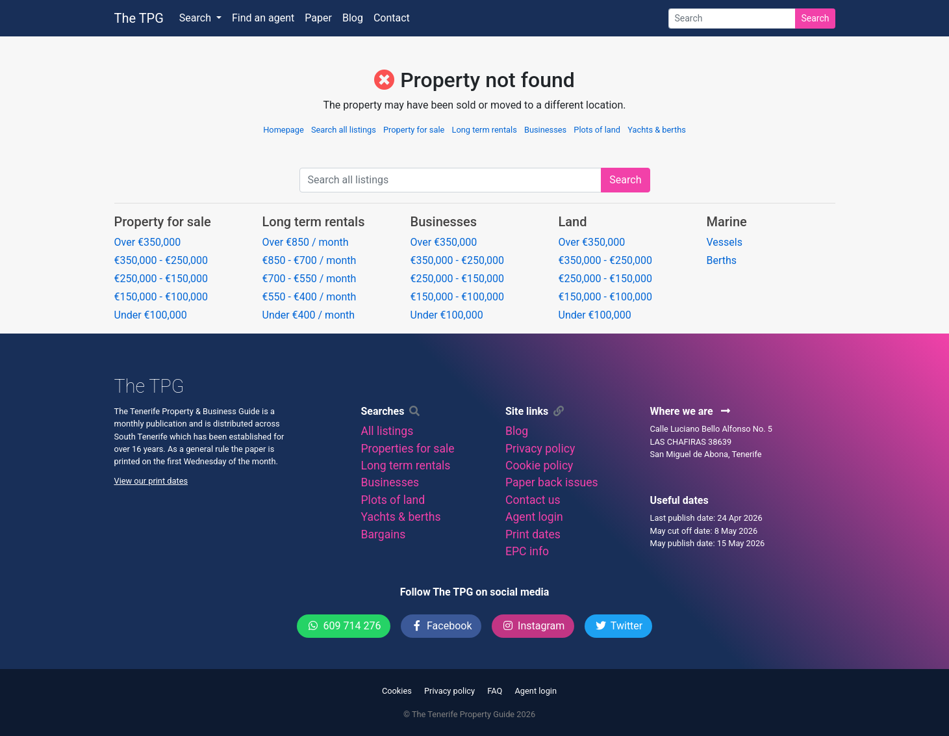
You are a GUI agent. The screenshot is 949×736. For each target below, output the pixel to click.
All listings (387, 431)
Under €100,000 (150, 315)
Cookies (397, 691)
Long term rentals (484, 130)
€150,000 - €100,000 (161, 297)
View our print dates (151, 481)
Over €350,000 (147, 242)
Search (815, 18)
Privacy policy (540, 448)
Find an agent (263, 18)
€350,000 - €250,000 (161, 260)
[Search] (732, 18)
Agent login (534, 516)
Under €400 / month (308, 315)
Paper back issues (551, 482)
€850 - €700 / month (309, 260)
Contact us (533, 499)
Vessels (724, 242)
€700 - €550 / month (309, 278)
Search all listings (343, 130)
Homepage (283, 130)
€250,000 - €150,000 (161, 278)
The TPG (139, 18)
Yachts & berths (656, 130)
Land (573, 222)
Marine (727, 222)
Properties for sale (408, 448)
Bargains (383, 534)
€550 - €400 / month (309, 297)
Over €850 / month (305, 242)
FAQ (494, 691)
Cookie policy (539, 465)
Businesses (545, 130)
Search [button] (196, 18)
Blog (352, 18)
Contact (391, 18)
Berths (722, 260)
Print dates (533, 534)
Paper (318, 18)
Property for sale (413, 130)
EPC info (527, 551)
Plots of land (597, 130)
